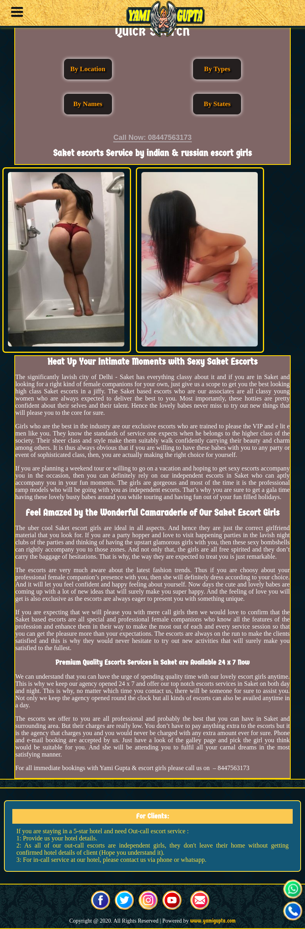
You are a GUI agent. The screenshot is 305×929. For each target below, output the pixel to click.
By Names (87, 104)
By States (217, 104)
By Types (217, 69)
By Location (87, 69)
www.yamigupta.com (213, 920)
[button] (15, 13)
